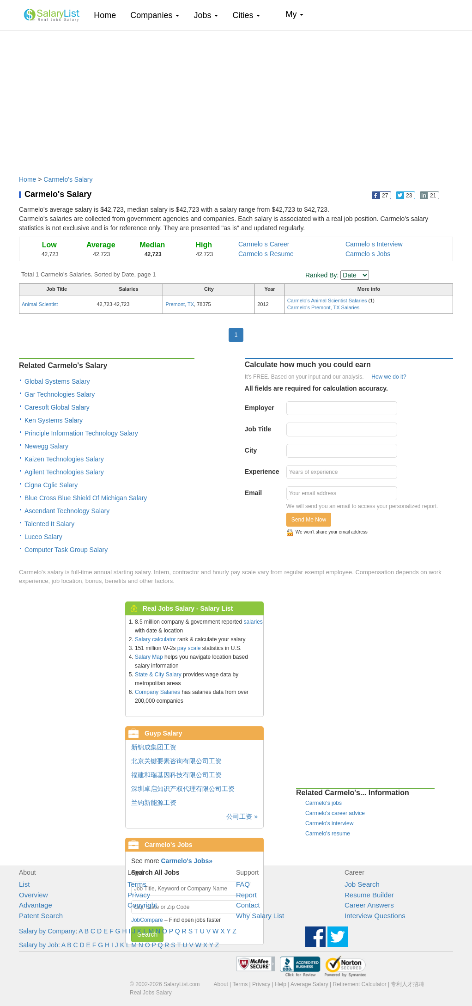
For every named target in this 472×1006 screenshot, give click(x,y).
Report (246, 895)
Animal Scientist (40, 304)
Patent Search (41, 916)
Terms (136, 884)
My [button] (294, 14)
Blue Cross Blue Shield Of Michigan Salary (85, 498)
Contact (248, 905)
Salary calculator (155, 639)
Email (253, 493)
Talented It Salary (49, 524)
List (24, 884)
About (221, 984)
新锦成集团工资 (153, 747)
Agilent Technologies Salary (64, 472)
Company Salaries (157, 692)
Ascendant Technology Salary (66, 511)
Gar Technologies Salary (59, 394)
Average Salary (309, 984)
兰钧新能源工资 (153, 802)
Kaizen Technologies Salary (64, 459)
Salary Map (149, 657)
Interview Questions (375, 916)
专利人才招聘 (407, 984)
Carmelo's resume (327, 833)
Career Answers (369, 905)
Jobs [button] (206, 15)
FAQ (243, 884)
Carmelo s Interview (374, 244)
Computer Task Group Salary (66, 549)
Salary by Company (47, 931)
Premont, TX (179, 304)
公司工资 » (242, 816)
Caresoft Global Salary (57, 407)
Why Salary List (260, 916)
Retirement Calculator (360, 984)
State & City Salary (158, 674)
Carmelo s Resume (266, 254)
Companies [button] (154, 15)
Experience (262, 471)
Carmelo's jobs (323, 803)
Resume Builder (369, 895)
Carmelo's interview (329, 823)
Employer (259, 407)
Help (280, 984)
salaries (252, 622)
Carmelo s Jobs (367, 254)
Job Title (258, 429)
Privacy (138, 895)
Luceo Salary (43, 536)
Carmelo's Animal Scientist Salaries (328, 300)
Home (108, 15)
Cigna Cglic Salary (51, 485)
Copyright (142, 905)
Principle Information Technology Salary (81, 433)
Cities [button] (246, 15)
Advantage (35, 905)
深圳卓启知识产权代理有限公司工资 (183, 788)
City (251, 450)
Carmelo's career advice (335, 813)
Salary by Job (38, 945)
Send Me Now (308, 519)
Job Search (362, 884)
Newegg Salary (46, 446)
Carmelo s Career (263, 244)
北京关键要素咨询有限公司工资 (176, 761)
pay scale (189, 648)
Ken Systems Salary (53, 420)
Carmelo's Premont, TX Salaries (323, 307)
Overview (33, 895)
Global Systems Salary (57, 381)
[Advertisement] (236, 98)
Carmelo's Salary (67, 179)
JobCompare (147, 920)
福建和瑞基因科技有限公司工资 (176, 775)
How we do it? (388, 377)
